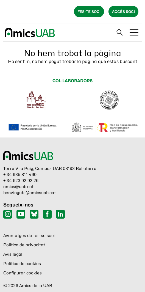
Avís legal (12, 254)
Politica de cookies (22, 263)
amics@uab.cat (18, 186)
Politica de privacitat (24, 245)
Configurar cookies (22, 273)
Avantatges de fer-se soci (29, 235)
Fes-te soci (89, 11)
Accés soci (123, 11)
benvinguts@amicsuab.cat (29, 192)
